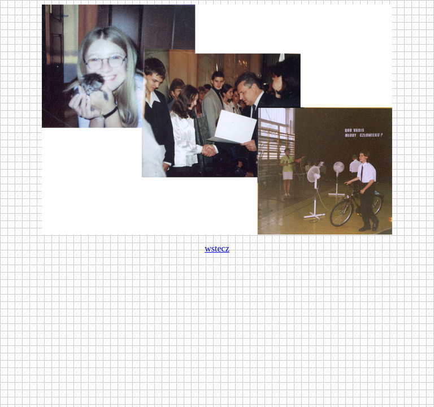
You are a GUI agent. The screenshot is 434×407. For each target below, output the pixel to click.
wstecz (217, 248)
